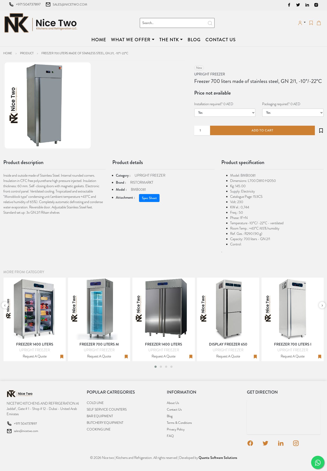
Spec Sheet (149, 198)
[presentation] (5, 305)
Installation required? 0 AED (213, 104)
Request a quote (35, 356)
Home (99, 39)
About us (173, 402)
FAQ (170, 436)
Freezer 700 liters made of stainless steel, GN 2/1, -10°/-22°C (84, 53)
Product (27, 53)
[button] (155, 366)
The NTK (169, 39)
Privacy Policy (176, 429)
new (199, 67)
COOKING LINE (99, 429)
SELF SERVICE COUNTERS (107, 409)
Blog (194, 39)
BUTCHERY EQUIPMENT (105, 422)
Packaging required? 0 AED (281, 104)
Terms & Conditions (179, 422)
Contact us (220, 39)
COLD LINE (95, 402)
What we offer (130, 39)
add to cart (262, 130)
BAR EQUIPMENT (100, 416)
